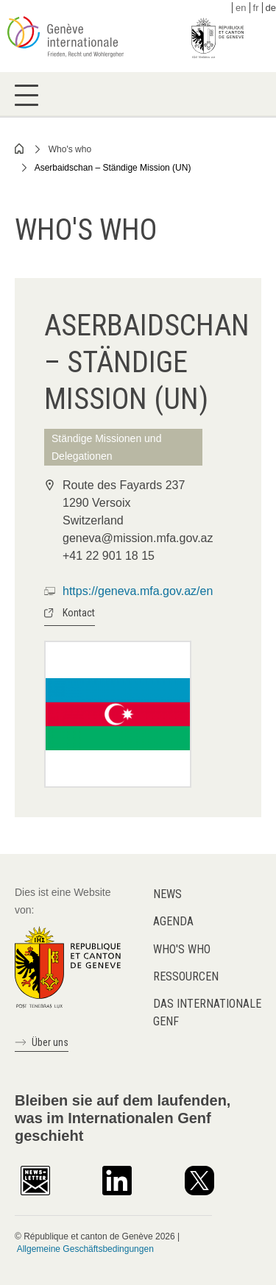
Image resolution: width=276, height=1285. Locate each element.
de (271, 7)
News (167, 894)
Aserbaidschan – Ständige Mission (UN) (113, 168)
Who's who (70, 149)
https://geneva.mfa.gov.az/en (138, 591)
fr (256, 7)
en (241, 7)
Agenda (173, 921)
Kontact (79, 613)
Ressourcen (186, 976)
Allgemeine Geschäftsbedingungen (85, 1249)
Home (20, 148)
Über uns (50, 1042)
